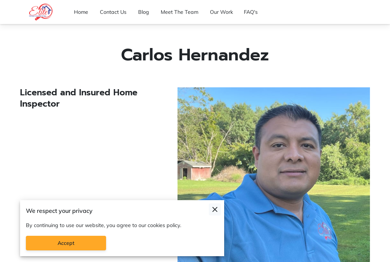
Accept (66, 243)
